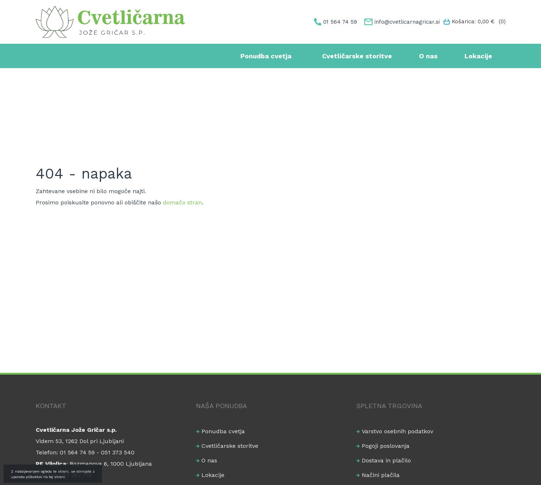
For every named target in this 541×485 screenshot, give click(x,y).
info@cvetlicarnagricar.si (407, 22)
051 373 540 (117, 452)
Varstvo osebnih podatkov (397, 431)
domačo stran (182, 202)
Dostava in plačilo (386, 460)
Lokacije (478, 56)
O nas (428, 56)
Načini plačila (381, 475)
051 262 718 (76, 475)
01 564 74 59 (340, 22)
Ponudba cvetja (265, 56)
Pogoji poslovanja (385, 445)
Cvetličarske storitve (357, 56)
